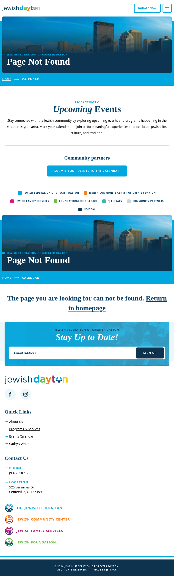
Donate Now (147, 8)
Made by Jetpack (105, 569)
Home (6, 79)
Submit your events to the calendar (86, 171)
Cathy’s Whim (19, 443)
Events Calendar (21, 436)
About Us (16, 421)
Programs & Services (24, 429)
